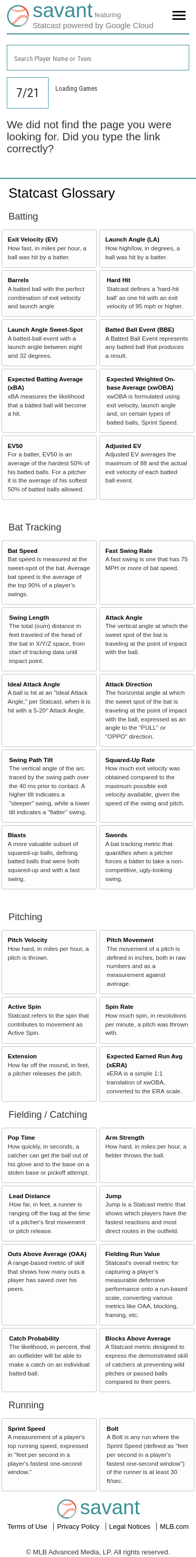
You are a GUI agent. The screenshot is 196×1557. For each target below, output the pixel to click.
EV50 (15, 445)
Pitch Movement (130, 939)
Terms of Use (28, 1526)
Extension (22, 1056)
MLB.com (174, 1526)
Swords (116, 834)
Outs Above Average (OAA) (47, 1253)
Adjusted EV (123, 445)
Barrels (18, 279)
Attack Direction (128, 684)
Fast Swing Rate (128, 550)
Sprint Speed (26, 1428)
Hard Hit (118, 279)
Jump (113, 1195)
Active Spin (24, 1006)
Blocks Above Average (137, 1338)
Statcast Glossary (61, 193)
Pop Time (21, 1137)
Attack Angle (123, 617)
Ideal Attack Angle (34, 684)
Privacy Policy (79, 1526)
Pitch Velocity (28, 939)
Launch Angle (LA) (132, 239)
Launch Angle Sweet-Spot (45, 329)
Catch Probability (34, 1338)
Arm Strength (124, 1137)
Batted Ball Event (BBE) (139, 329)
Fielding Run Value (132, 1253)
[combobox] (98, 57)
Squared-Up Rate (130, 759)
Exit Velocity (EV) (32, 239)
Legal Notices (130, 1526)
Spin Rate (119, 1006)
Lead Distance (29, 1195)
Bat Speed (23, 550)
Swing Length (29, 617)
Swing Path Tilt (31, 759)
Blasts (17, 834)
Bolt (113, 1428)
